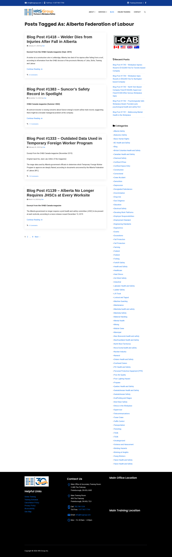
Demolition (118, 181)
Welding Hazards (120, 448)
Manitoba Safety (120, 313)
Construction (119, 170)
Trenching (117, 429)
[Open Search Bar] (144, 12)
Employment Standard (122, 220)
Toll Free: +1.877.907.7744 (55, 3)
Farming (117, 247)
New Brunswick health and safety (126, 336)
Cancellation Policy (32, 503)
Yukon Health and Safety (123, 460)
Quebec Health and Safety (124, 386)
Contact (137, 12)
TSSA (116, 433)
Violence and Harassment (123, 444)
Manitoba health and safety (124, 309)
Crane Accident (119, 177)
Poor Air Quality (120, 375)
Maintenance (119, 305)
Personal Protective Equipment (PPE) (128, 371)
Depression (118, 185)
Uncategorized (119, 441)
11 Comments (33, 124)
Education (117, 205)
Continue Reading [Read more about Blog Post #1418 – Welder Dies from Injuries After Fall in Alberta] (35, 69)
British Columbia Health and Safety (127, 150)
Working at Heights (121, 452)
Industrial (117, 282)
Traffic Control (119, 421)
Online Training (124, 12)
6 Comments (33, 75)
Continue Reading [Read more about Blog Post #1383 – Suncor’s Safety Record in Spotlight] (35, 118)
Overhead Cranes (120, 363)
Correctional (118, 174)
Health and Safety (120, 267)
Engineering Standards (122, 224)
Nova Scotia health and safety (125, 348)
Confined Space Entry (122, 166)
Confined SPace (120, 162)
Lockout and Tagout (121, 297)
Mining (116, 324)
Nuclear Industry (120, 352)
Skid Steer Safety (120, 402)
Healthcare (118, 270)
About (91, 12)
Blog (112, 12)
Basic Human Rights (121, 139)
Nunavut (117, 355)
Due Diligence (119, 201)
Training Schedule (136, 3)
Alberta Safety (119, 131)
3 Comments (33, 225)
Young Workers (119, 456)
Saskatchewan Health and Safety (126, 390)
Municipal (117, 332)
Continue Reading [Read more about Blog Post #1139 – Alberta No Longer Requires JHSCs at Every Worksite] (35, 220)
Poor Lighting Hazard (122, 379)
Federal (117, 251)
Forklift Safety (119, 263)
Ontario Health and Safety (123, 359)
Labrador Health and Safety (124, 286)
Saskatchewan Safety (122, 394)
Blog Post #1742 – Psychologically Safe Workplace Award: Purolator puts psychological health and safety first (128, 104)
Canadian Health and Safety (124, 154)
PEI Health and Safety (122, 367)
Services (102, 12)
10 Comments (33, 176)
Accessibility (30, 509)
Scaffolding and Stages (123, 398)
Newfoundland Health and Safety (126, 340)
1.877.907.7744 (84, 510)
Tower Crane (118, 417)
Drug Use (117, 197)
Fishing (116, 259)
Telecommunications (122, 414)
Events (116, 232)
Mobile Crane (119, 328)
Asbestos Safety (120, 135)
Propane (117, 383)
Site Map (28, 512)
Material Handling (120, 317)
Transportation (119, 425)
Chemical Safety (120, 158)
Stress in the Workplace (123, 406)
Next (38, 237)
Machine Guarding (120, 301)
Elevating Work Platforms (123, 212)
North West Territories (122, 344)
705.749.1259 (79, 507)
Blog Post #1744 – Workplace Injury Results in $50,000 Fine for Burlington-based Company (127, 79)
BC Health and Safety (122, 143)
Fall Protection (119, 239)
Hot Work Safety (120, 278)
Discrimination (119, 193)
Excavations (118, 236)
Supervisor (118, 410)
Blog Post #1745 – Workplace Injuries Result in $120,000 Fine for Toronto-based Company (129, 68)
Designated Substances (123, 189)
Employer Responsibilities (124, 216)
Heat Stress (118, 274)
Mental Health (119, 321)
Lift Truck (117, 294)
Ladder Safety (119, 290)
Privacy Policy (30, 506)
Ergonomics (118, 228)
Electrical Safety (120, 208)
